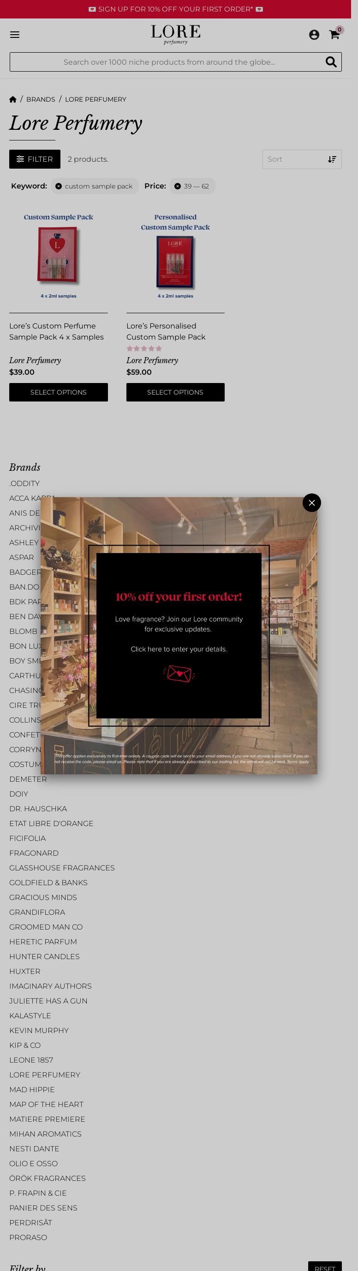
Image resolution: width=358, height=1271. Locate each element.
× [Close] (312, 502)
